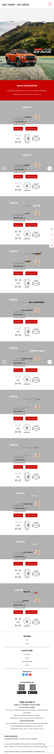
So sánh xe (18, 129)
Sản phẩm (27, 636)
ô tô (27, 640)
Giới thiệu (27, 654)
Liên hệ (27, 665)
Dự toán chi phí (31, 129)
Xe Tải (27, 643)
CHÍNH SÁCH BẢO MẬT (11, 736)
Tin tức (27, 658)
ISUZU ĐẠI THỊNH (27, 651)
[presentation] (4, 50)
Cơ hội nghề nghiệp (27, 661)
